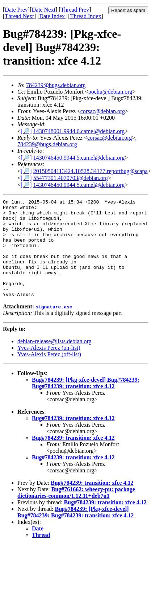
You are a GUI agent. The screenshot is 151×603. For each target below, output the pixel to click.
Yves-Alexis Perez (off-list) (49, 374)
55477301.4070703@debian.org (70, 178)
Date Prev (16, 10)
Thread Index (85, 16)
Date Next (43, 10)
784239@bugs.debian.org (56, 85)
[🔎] (26, 131)
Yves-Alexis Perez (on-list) (48, 367)
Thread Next (19, 16)
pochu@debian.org (110, 92)
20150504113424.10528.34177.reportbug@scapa (90, 171)
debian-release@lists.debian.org (54, 361)
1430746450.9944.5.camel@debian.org (79, 158)
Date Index (52, 16)
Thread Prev (74, 10)
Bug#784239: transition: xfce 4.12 (73, 438)
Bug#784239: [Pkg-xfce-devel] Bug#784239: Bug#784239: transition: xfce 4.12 (85, 402)
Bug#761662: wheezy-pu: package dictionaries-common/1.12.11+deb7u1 (76, 512)
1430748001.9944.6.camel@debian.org (79, 131)
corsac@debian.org (102, 111)
